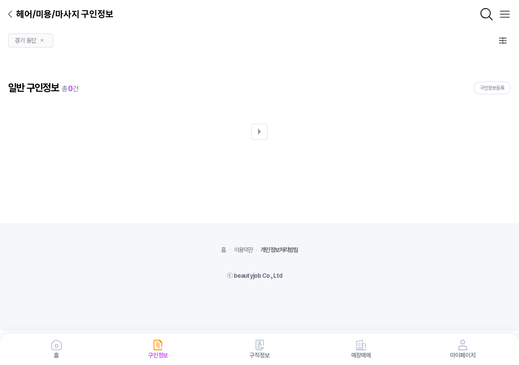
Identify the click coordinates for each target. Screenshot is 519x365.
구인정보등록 (492, 88)
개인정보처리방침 (279, 249)
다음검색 (259, 132)
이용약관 (243, 249)
